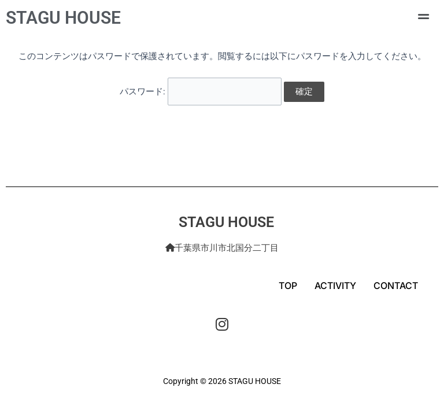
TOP (288, 285)
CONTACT (395, 285)
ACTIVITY (335, 285)
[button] (423, 17)
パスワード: (201, 91)
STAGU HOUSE (63, 18)
